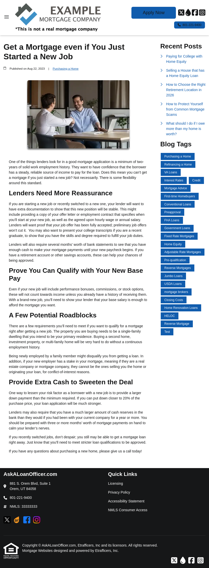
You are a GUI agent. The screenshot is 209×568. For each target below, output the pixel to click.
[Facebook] (195, 13)
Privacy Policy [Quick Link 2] (119, 492)
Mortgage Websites (38, 551)
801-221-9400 (189, 25)
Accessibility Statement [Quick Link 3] (126, 501)
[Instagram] (202, 13)
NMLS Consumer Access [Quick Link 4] (128, 510)
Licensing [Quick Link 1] (115, 483)
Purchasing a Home (65, 68)
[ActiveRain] (188, 13)
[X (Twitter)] (181, 13)
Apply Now (154, 12)
